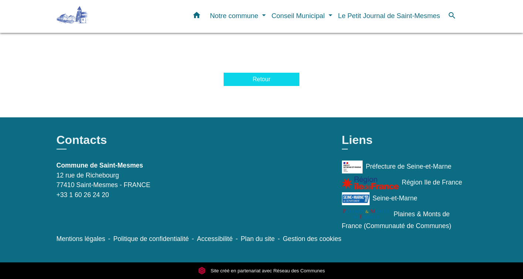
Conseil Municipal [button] (299, 16)
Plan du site (258, 238)
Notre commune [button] (235, 16)
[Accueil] (103, 16)
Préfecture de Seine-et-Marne (397, 167)
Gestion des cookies (312, 238)
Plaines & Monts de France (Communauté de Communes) (396, 219)
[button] (196, 16)
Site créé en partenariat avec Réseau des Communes (261, 270)
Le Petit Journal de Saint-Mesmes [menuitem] (389, 16)
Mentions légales (81, 238)
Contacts (82, 140)
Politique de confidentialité (151, 238)
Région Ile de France (402, 182)
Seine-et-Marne (380, 198)
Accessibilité (215, 238)
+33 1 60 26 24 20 (83, 195)
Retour (261, 79)
